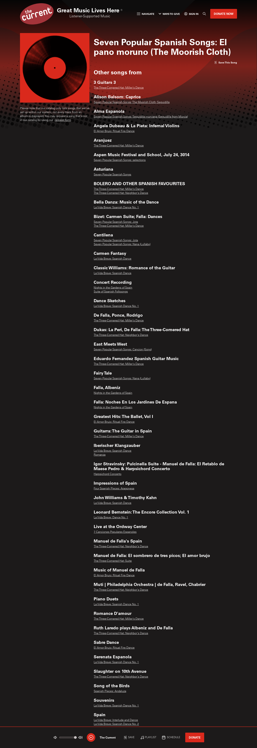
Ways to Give (169, 14)
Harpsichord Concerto (107, 474)
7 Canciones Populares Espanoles (115, 532)
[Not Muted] (55, 737)
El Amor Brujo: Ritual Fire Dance (114, 131)
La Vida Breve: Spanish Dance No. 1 (116, 207)
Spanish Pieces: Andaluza (110, 691)
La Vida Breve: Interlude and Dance (116, 720)
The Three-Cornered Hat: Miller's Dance (119, 87)
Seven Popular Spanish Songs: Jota (116, 222)
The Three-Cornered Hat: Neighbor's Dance (121, 193)
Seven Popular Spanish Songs (112, 174)
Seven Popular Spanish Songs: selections (120, 160)
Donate (195, 737)
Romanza (99, 455)
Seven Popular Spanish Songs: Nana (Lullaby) (122, 244)
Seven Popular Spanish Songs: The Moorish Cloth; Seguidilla (132, 102)
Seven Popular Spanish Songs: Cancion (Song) (123, 349)
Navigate (145, 14)
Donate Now (223, 14)
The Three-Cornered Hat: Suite (113, 561)
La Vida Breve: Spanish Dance (112, 258)
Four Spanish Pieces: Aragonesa (114, 488)
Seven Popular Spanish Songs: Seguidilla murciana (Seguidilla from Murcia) (141, 116)
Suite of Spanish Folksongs (111, 291)
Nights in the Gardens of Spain (113, 287)
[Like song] (225, 62)
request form (63, 120)
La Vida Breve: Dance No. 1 (111, 517)
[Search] (204, 13)
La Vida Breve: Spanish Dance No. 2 (116, 724)
